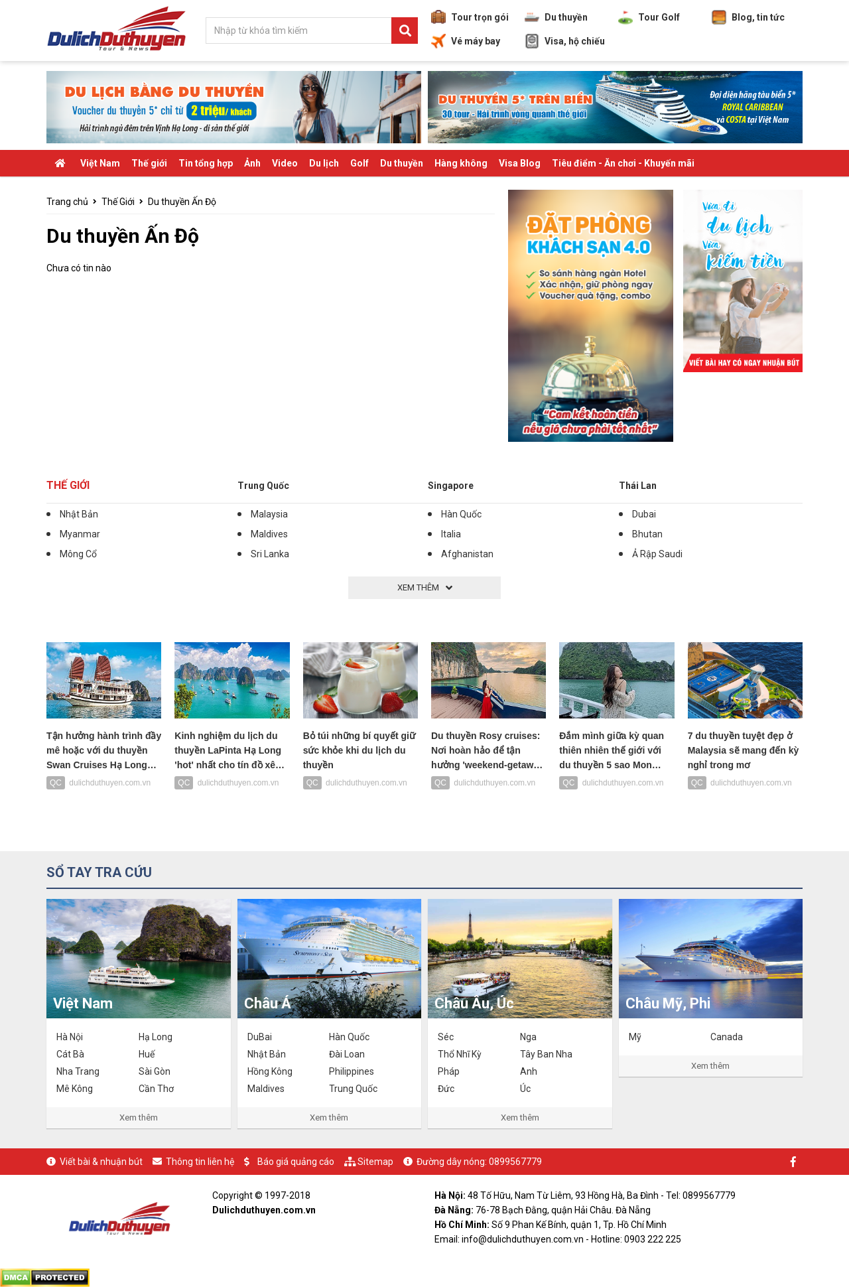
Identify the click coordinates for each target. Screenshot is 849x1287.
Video (285, 163)
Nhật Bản (79, 514)
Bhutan (647, 534)
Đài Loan (347, 1054)
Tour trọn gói (470, 17)
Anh (528, 1071)
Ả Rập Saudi (657, 554)
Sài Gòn (154, 1071)
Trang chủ (67, 201)
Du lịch (324, 163)
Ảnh (252, 163)
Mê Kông (74, 1088)
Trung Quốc (263, 485)
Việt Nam (100, 163)
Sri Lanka (270, 554)
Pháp (449, 1071)
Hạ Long (155, 1037)
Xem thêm (138, 1117)
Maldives (269, 534)
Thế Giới (118, 201)
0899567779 (515, 1161)
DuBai (259, 1037)
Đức (446, 1088)
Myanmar (80, 534)
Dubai (644, 514)
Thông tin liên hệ (200, 1161)
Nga (528, 1037)
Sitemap (375, 1161)
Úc (525, 1088)
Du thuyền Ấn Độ (182, 201)
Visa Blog (520, 163)
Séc (446, 1037)
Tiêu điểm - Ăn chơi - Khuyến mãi (623, 163)
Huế (147, 1054)
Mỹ (635, 1037)
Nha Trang (77, 1071)
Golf (359, 163)
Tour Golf (649, 17)
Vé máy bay (465, 41)
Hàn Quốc (461, 514)
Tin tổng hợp (205, 163)
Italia (451, 534)
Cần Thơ (156, 1088)
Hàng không (461, 163)
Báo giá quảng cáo (295, 1161)
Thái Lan (638, 485)
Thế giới (149, 163)
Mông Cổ (78, 554)
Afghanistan (467, 554)
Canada (726, 1037)
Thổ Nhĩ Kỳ (460, 1054)
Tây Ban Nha (546, 1054)
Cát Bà (70, 1054)
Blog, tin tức (748, 17)
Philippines (351, 1071)
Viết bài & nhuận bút (101, 1161)
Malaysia (269, 514)
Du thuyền (556, 17)
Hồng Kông (270, 1071)
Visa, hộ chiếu (565, 41)
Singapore (451, 485)
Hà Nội (69, 1037)
